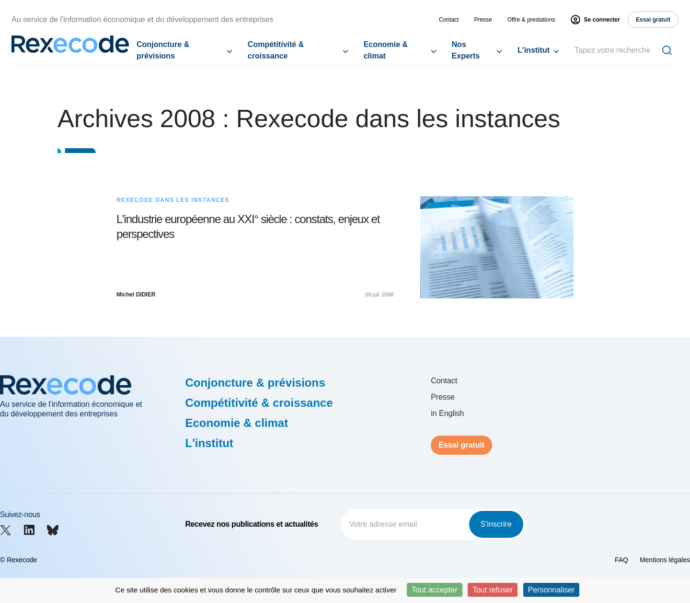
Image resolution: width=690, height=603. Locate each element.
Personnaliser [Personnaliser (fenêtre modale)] (551, 590)
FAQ (621, 560)
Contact (449, 19)
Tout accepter (435, 590)
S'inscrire (496, 524)
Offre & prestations (531, 19)
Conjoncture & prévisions (163, 50)
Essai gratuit (461, 445)
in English (447, 413)
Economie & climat (386, 50)
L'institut (534, 50)
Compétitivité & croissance (276, 50)
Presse (483, 19)
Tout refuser (492, 590)
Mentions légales (665, 560)
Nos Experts (466, 50)
